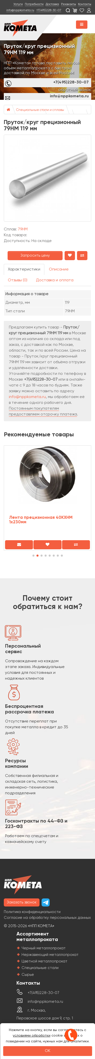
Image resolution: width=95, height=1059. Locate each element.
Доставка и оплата (54, 280)
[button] (33, 556)
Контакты (84, 4)
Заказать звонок (21, 902)
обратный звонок (74, 90)
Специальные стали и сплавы (40, 110)
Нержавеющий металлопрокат (50, 955)
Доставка (52, 4)
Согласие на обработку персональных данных (47, 918)
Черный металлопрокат (44, 948)
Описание (59, 269)
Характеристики (24, 269)
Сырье (28, 975)
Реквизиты (68, 4)
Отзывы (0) (17, 280)
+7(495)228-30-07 (48, 10)
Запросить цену (35, 255)
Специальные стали (40, 968)
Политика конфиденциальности (32, 912)
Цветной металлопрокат (44, 961)
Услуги (18, 4)
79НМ (23, 229)
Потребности (34, 4)
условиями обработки (31, 1035)
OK (47, 1051)
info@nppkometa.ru (20, 10)
